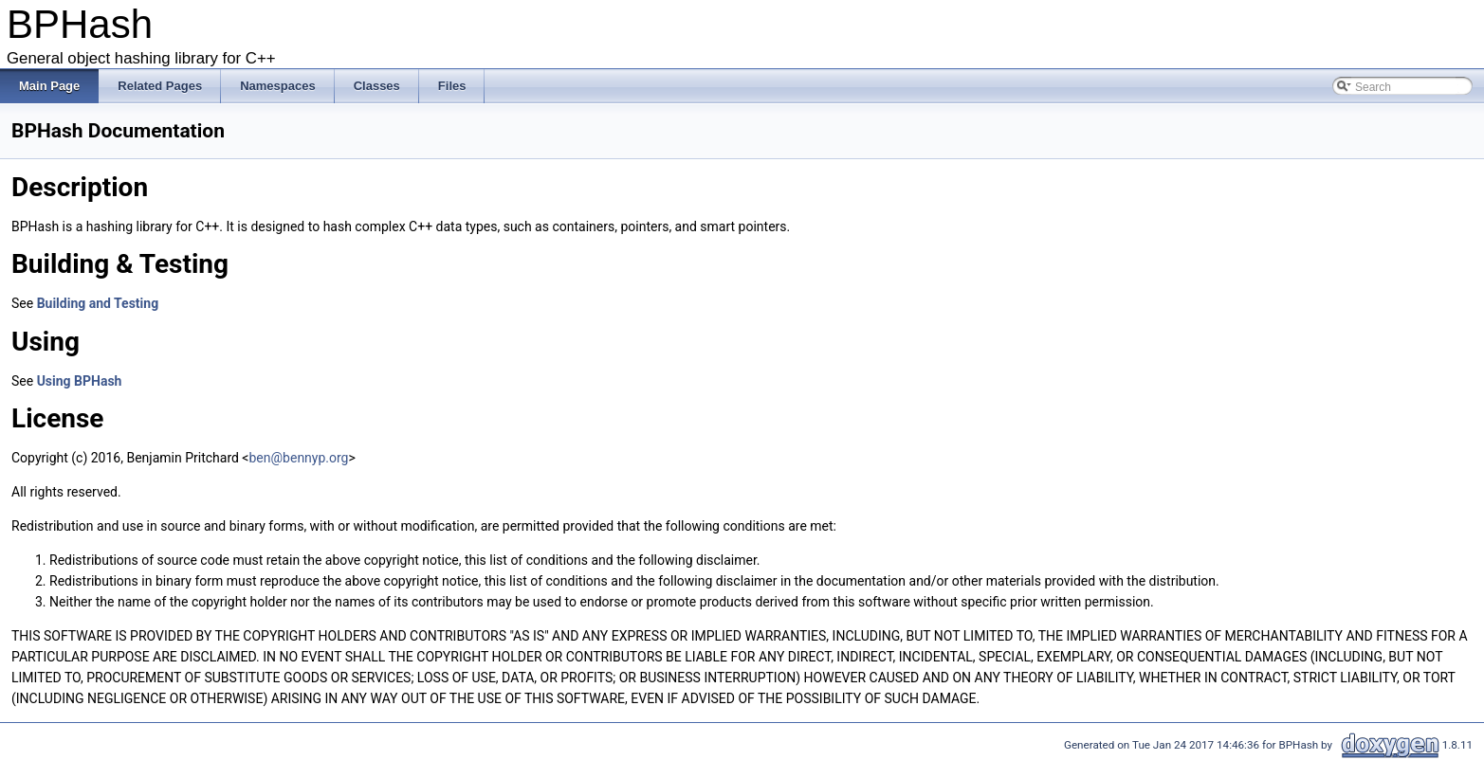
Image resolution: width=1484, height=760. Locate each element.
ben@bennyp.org (299, 457)
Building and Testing (98, 303)
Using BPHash (79, 381)
